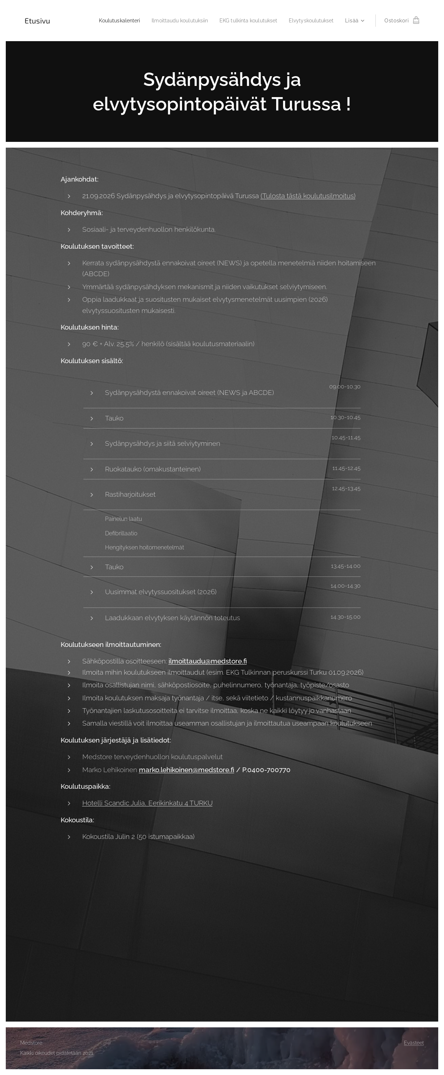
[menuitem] (104, 21)
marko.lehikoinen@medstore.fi (186, 770)
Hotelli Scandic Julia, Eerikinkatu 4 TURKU (147, 803)
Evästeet (414, 1043)
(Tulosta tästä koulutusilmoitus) (308, 196)
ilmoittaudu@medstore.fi (208, 661)
